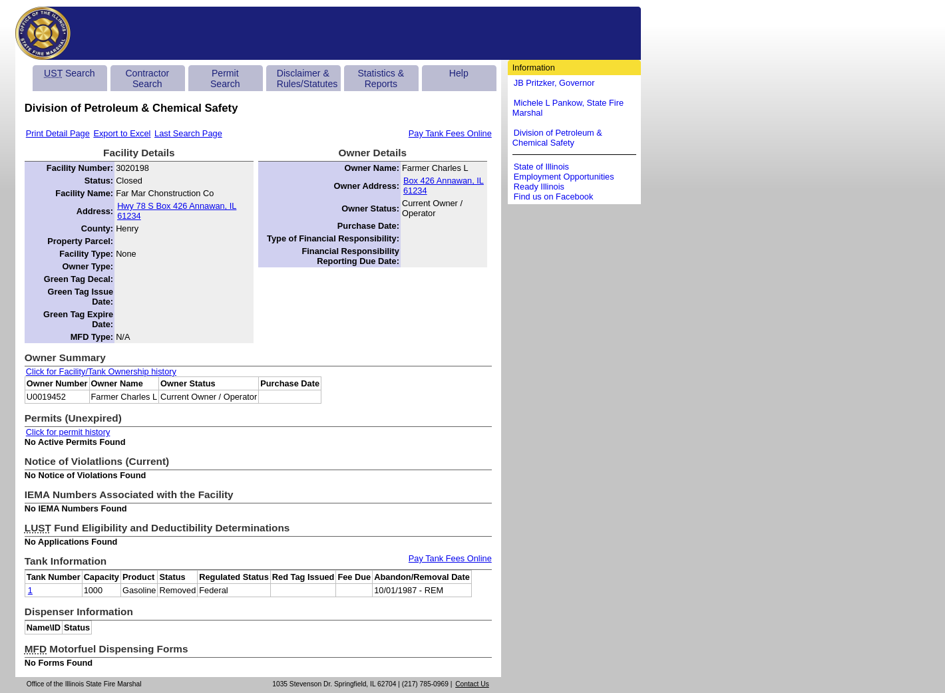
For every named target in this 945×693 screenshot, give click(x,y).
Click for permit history (68, 432)
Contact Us (472, 684)
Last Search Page (188, 133)
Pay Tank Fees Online (450, 133)
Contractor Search (147, 78)
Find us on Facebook (554, 197)
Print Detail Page (58, 133)
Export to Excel (121, 133)
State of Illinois (541, 167)
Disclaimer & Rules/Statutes (307, 78)
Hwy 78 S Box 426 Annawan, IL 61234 (176, 211)
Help (459, 73)
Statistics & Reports (380, 78)
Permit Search (225, 78)
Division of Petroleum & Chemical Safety (557, 138)
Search (69, 73)
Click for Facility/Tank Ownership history (101, 371)
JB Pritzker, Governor (554, 83)
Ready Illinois (539, 187)
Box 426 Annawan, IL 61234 (443, 186)
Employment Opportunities (564, 177)
